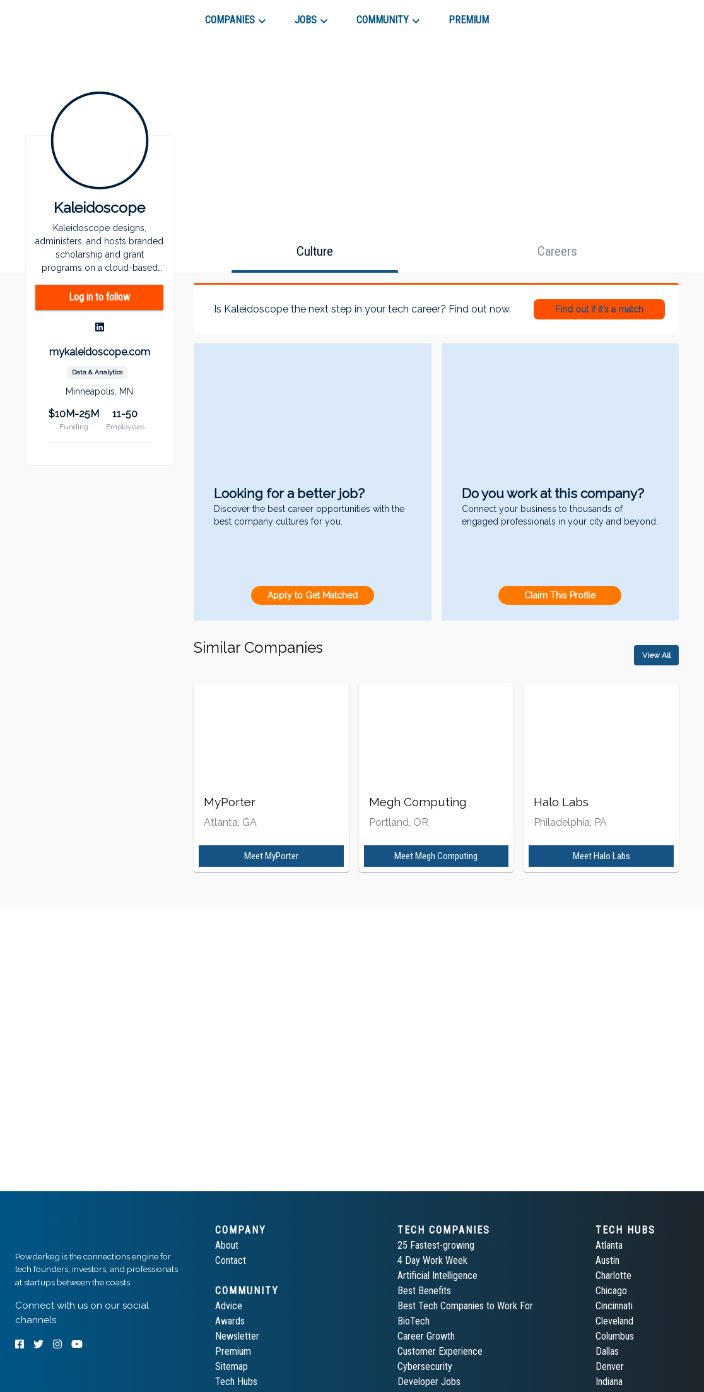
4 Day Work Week (432, 1260)
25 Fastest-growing (435, 1245)
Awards (230, 1321)
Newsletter (237, 1336)
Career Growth (426, 1336)
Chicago (611, 1291)
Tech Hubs (236, 1382)
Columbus (614, 1336)
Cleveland (614, 1321)
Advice (228, 1306)
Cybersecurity (424, 1366)
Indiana (609, 1382)
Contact (230, 1260)
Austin (607, 1260)
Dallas (607, 1351)
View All (656, 655)
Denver (609, 1366)
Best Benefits (424, 1291)
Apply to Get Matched (312, 595)
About (226, 1245)
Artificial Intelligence (437, 1276)
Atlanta (609, 1245)
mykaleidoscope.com (99, 352)
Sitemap (231, 1366)
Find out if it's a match (599, 309)
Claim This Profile (559, 595)
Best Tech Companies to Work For (465, 1306)
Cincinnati (614, 1306)
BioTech (413, 1321)
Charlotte (613, 1276)
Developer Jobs (429, 1382)
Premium (233, 1351)
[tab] (60, 15)
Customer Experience (440, 1351)
